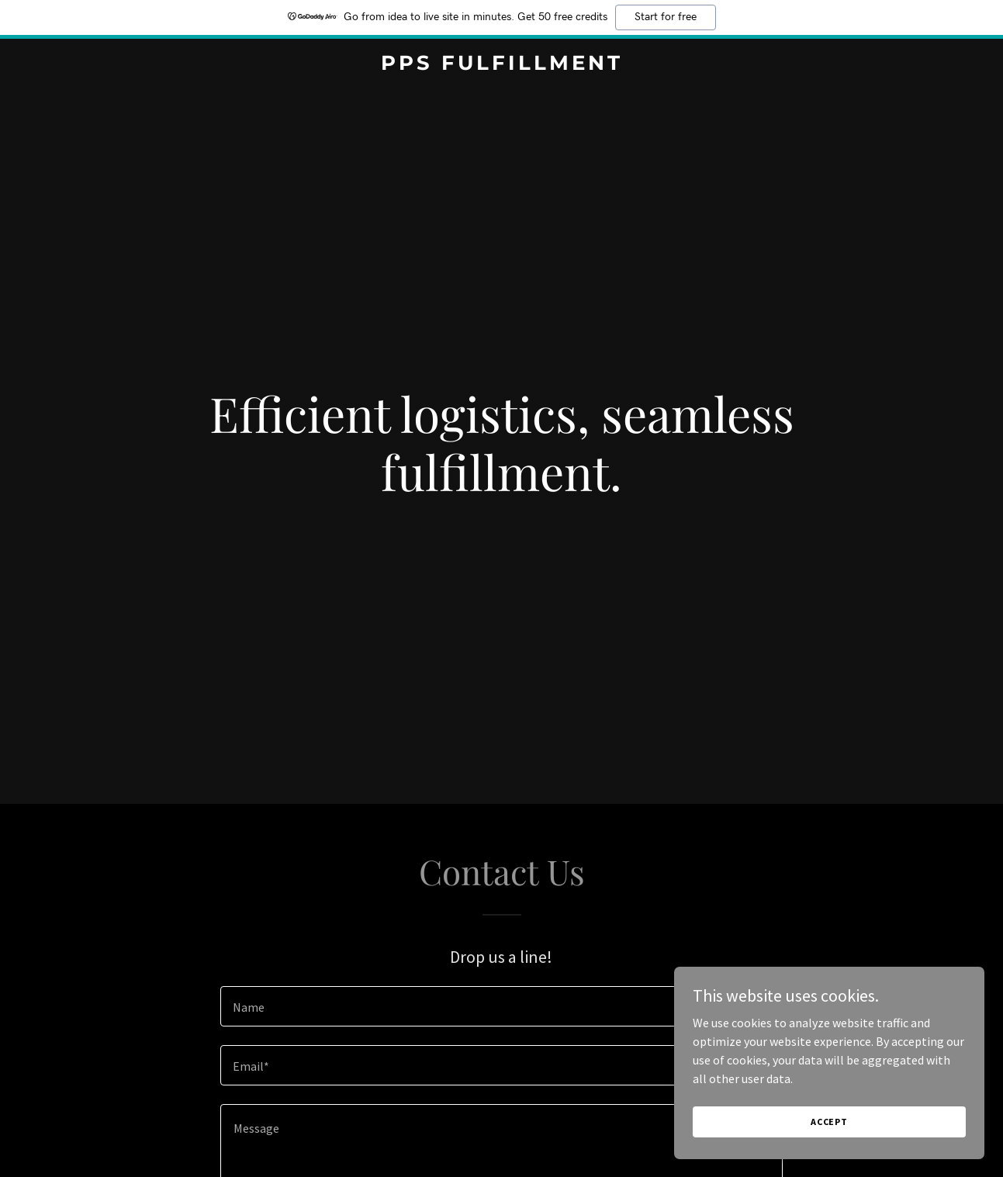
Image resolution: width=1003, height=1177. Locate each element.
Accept (829, 1121)
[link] (501, 65)
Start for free (666, 17)
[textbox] (501, 1006)
